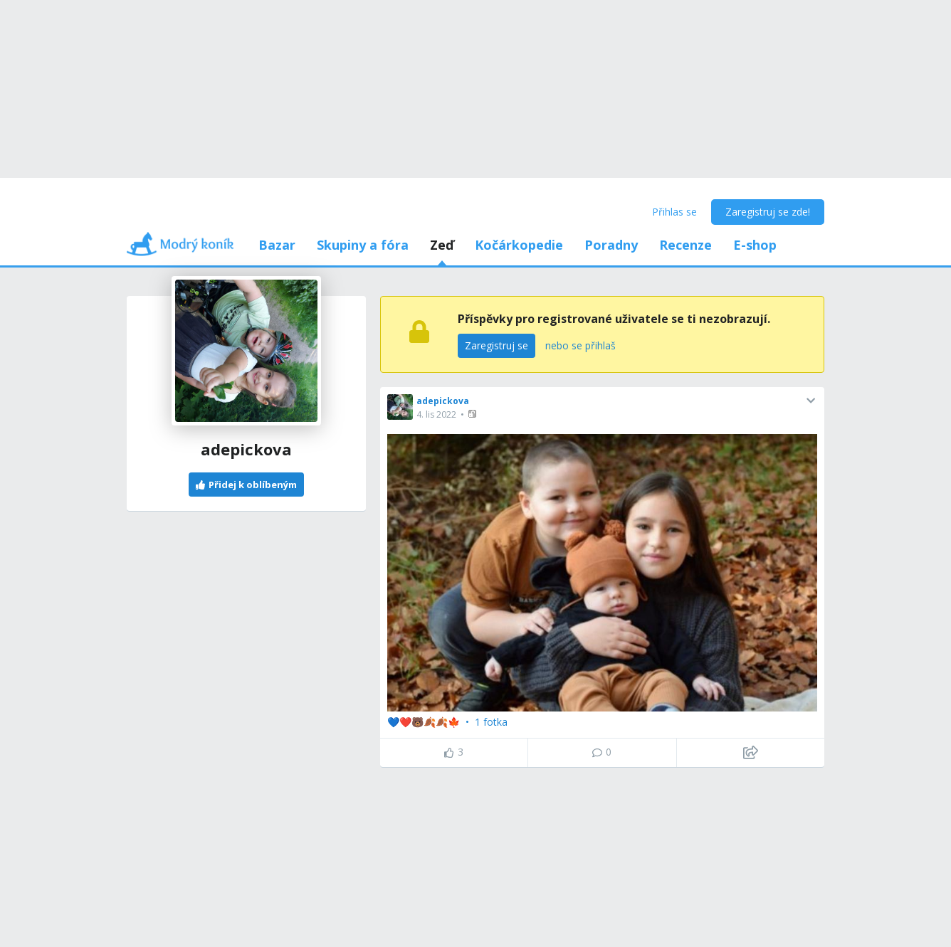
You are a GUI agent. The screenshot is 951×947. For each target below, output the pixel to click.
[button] (473, 414)
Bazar (276, 244)
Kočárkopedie (519, 244)
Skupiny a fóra (363, 244)
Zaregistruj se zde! (767, 211)
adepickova (442, 401)
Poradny (611, 244)
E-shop (755, 244)
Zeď (441, 244)
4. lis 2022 (436, 414)
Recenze (685, 244)
